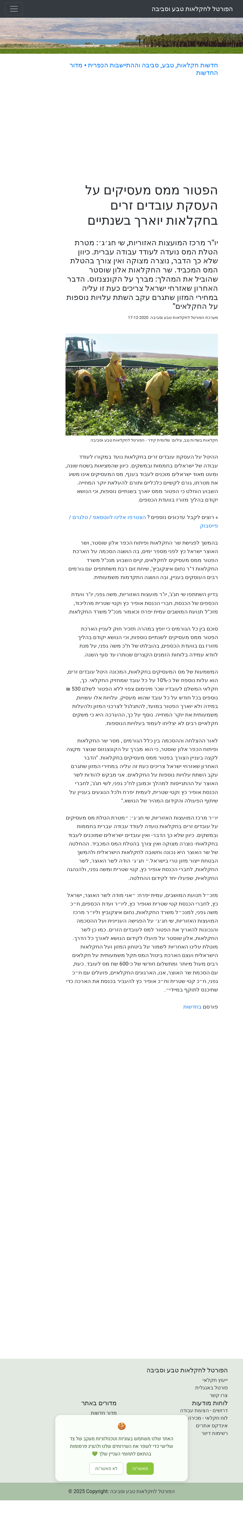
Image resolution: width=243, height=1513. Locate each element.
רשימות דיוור (214, 1433)
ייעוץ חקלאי (215, 1380)
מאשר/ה (140, 1468)
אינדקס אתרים (212, 1426)
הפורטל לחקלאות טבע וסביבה (192, 9)
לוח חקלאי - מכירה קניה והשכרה (193, 1418)
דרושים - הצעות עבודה (204, 1410)
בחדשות (192, 1007)
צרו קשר (218, 1395)
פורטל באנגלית (211, 1388)
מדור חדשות (104, 1413)
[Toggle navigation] (14, 9)
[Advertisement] (141, 131)
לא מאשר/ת (106, 1468)
